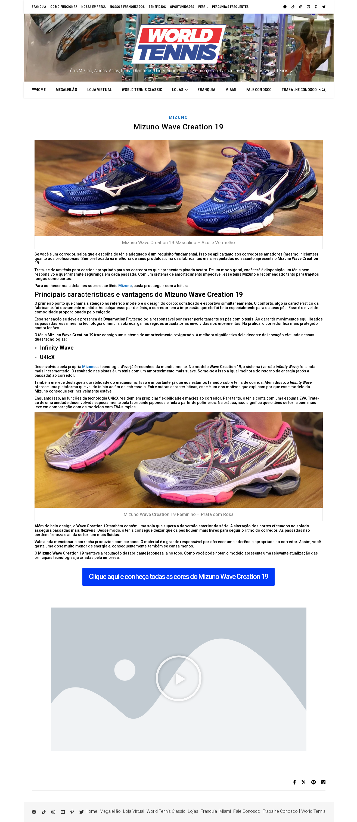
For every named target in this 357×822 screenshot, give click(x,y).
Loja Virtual (99, 90)
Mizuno (178, 117)
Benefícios (157, 7)
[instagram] (301, 7)
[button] (179, 679)
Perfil (203, 7)
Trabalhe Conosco (299, 90)
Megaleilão (66, 90)
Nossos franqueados (127, 7)
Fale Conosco (259, 90)
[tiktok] (293, 7)
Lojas (178, 90)
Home (40, 90)
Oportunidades (182, 7)
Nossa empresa (93, 7)
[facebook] (285, 7)
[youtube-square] (309, 7)
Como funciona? (63, 7)
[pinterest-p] (316, 7)
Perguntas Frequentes (230, 7)
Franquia (39, 7)
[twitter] (323, 7)
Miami (230, 90)
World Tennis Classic (142, 90)
